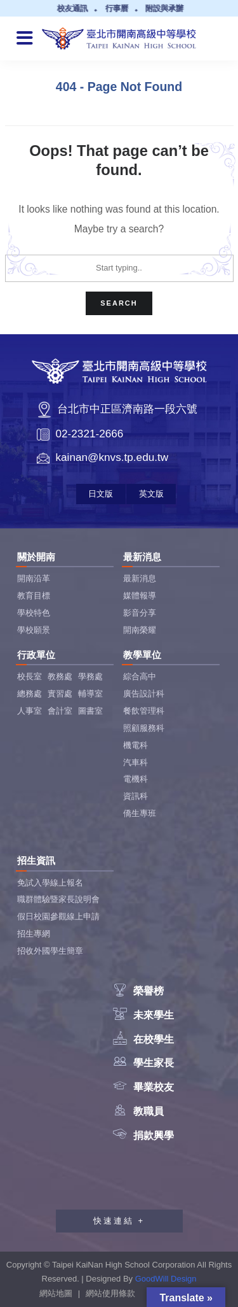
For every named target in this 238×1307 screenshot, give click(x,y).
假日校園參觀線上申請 (58, 916)
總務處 (29, 693)
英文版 (151, 493)
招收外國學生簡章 (50, 951)
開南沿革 (33, 578)
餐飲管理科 (143, 711)
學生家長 (143, 1062)
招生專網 (33, 933)
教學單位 (142, 654)
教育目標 (33, 595)
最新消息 (142, 556)
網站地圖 (55, 1293)
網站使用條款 (110, 1293)
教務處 (60, 676)
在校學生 (143, 1039)
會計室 (60, 711)
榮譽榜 (138, 991)
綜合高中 (139, 676)
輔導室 (90, 693)
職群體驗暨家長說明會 (58, 899)
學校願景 (33, 630)
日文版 (100, 493)
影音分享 (139, 613)
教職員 (138, 1111)
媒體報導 (139, 595)
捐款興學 (143, 1135)
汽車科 (135, 762)
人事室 (29, 711)
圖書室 (90, 711)
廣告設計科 (143, 693)
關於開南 (36, 556)
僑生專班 (139, 813)
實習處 (60, 693)
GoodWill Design (166, 1278)
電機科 (135, 779)
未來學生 (143, 1015)
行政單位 (36, 654)
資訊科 (135, 796)
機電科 (135, 745)
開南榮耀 (139, 630)
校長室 (29, 676)
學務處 (90, 676)
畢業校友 (143, 1087)
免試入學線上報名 (50, 882)
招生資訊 (36, 860)
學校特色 (33, 613)
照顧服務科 (143, 728)
